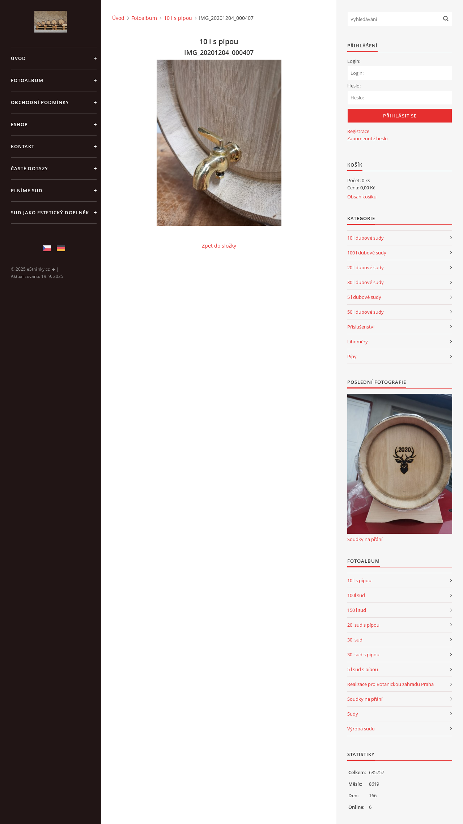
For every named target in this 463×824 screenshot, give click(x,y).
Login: (353, 61)
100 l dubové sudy (366, 252)
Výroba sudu (361, 728)
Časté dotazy (29, 168)
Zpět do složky (219, 245)
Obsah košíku (362, 196)
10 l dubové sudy (365, 238)
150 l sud (356, 610)
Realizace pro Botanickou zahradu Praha (390, 684)
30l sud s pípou (363, 654)
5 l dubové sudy (364, 297)
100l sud (356, 595)
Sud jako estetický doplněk (50, 212)
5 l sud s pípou (362, 669)
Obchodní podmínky (40, 102)
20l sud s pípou (363, 625)
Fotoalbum (27, 80)
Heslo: (354, 85)
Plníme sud (27, 190)
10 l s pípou (178, 17)
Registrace (358, 131)
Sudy (352, 714)
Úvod (18, 58)
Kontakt (22, 146)
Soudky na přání (364, 539)
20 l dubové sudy (365, 267)
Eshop (19, 124)
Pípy (352, 356)
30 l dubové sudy (365, 282)
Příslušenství (360, 326)
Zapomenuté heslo (367, 138)
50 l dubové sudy (365, 312)
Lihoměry (357, 341)
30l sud (354, 639)
